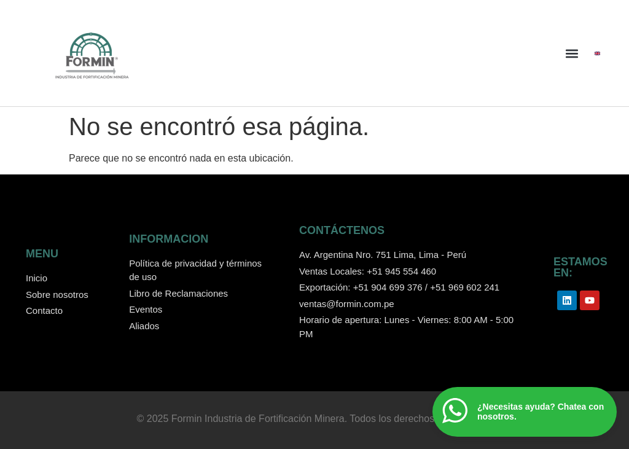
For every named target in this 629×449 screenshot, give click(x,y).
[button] (572, 53)
